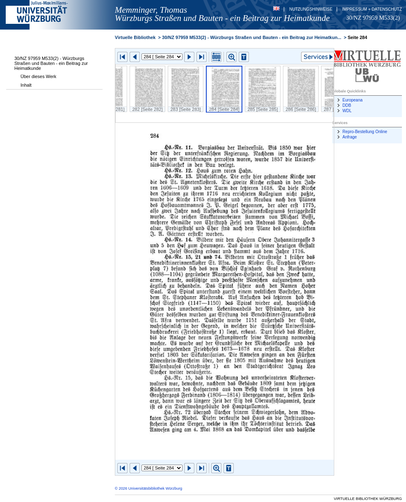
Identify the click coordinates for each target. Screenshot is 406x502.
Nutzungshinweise (311, 9)
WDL (346, 110)
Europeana (352, 100)
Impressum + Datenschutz (372, 9)
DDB (346, 105)
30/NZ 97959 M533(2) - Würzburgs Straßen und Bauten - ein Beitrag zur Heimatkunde (51, 63)
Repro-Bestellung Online (364, 131)
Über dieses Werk (38, 76)
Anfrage (349, 137)
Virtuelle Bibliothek (135, 37)
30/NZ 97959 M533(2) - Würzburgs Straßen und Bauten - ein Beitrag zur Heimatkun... (251, 37)
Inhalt (26, 85)
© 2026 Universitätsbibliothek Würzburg (148, 488)
